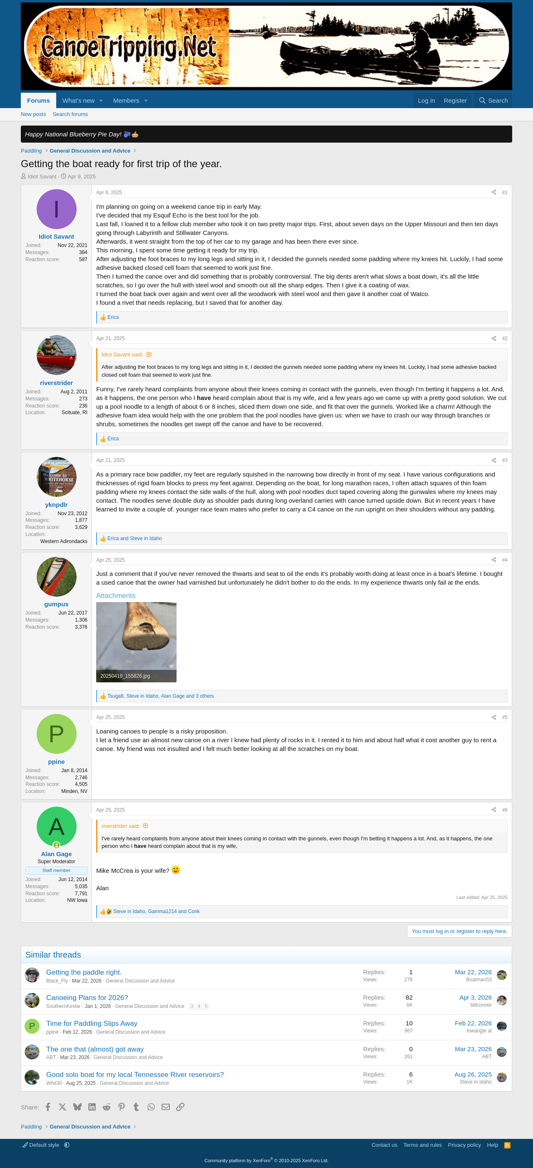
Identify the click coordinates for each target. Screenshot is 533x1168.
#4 (505, 560)
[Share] (493, 193)
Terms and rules (422, 1145)
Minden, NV (74, 791)
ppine (52, 1032)
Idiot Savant (42, 176)
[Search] (493, 100)
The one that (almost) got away (95, 1049)
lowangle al (479, 1031)
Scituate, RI (74, 412)
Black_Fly (57, 981)
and (134, 538)
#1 (505, 192)
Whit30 (54, 1083)
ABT (51, 1057)
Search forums (70, 114)
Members (126, 100)
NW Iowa (77, 900)
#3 (505, 460)
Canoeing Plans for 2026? (87, 998)
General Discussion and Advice (140, 981)
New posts (33, 114)
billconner (481, 1005)
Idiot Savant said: (122, 354)
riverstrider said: (121, 826)
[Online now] (56, 845)
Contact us (384, 1145)
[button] (101, 100)
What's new (78, 100)
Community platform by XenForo (266, 1160)
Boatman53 (479, 980)
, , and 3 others (160, 696)
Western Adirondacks (63, 541)
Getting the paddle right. (84, 972)
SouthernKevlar (63, 1006)
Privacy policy (464, 1145)
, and (156, 911)
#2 (505, 338)
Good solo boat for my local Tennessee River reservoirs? (135, 1075)
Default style (41, 1145)
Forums (38, 100)
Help (492, 1145)
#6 (505, 810)
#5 (505, 717)
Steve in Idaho (476, 1082)
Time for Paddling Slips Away (91, 1023)
